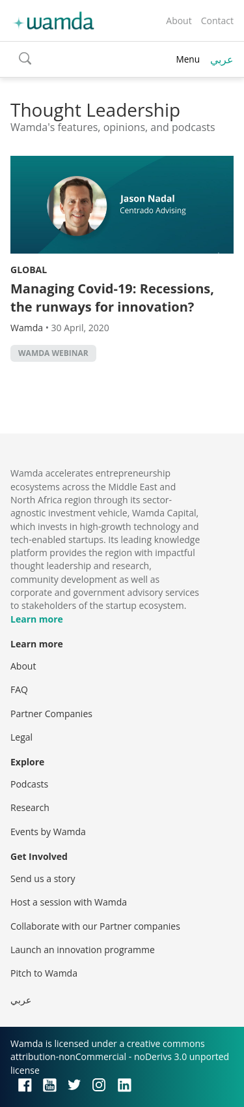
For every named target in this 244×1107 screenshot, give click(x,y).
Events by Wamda (48, 831)
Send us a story (42, 878)
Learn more (36, 619)
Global (28, 269)
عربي (222, 59)
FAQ (19, 689)
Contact (217, 20)
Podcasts (29, 784)
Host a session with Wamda (68, 902)
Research (29, 807)
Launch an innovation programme (82, 949)
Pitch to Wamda (43, 973)
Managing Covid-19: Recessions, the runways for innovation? (112, 298)
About (178, 20)
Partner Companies (51, 713)
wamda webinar (53, 353)
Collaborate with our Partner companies (95, 926)
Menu (188, 59)
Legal (21, 737)
